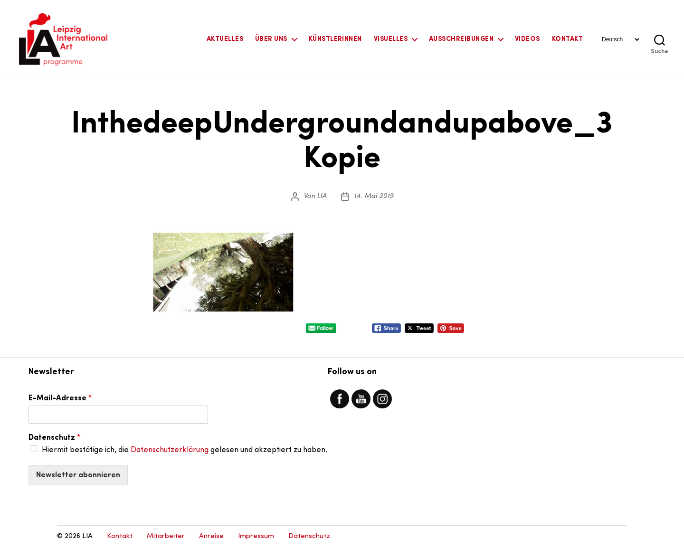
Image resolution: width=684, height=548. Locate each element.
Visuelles (391, 39)
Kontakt (567, 39)
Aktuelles (225, 39)
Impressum (256, 536)
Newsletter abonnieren (78, 475)
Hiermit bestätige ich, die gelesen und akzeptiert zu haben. (184, 450)
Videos (527, 39)
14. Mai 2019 (373, 196)
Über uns (271, 39)
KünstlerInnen (335, 39)
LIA (322, 196)
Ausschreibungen (461, 39)
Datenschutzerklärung (170, 450)
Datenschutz (54, 438)
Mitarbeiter (166, 536)
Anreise (211, 536)
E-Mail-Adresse (60, 398)
